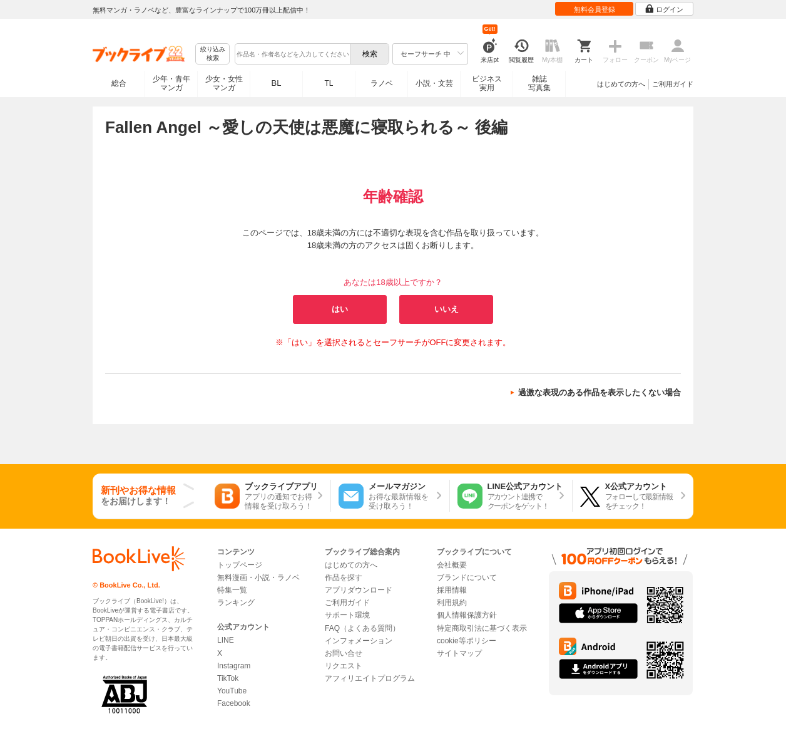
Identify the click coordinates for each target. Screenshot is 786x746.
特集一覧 (232, 590)
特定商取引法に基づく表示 (482, 628)
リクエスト (343, 665)
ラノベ (381, 83)
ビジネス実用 (487, 83)
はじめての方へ (621, 84)
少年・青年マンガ (171, 83)
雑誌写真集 (539, 83)
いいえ (446, 309)
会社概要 (452, 565)
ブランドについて (467, 577)
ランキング (236, 602)
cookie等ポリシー (466, 640)
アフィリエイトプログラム (370, 678)
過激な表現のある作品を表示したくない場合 (599, 392)
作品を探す (343, 577)
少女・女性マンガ (224, 83)
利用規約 (452, 602)
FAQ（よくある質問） (362, 628)
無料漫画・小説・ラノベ (258, 577)
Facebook (233, 703)
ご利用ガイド (672, 84)
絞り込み (212, 54)
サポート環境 (347, 615)
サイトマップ (459, 653)
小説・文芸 (434, 83)
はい (340, 309)
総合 (118, 83)
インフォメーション (358, 640)
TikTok (227, 678)
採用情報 (452, 590)
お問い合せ (343, 653)
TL (328, 83)
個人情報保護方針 (467, 615)
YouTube (232, 690)
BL (277, 83)
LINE (225, 640)
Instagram (233, 665)
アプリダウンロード (358, 590)
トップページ (239, 565)
